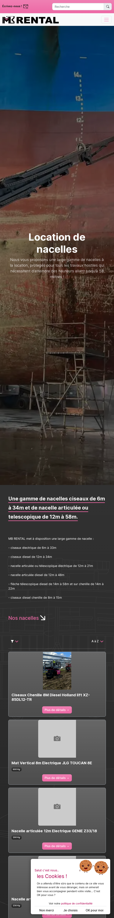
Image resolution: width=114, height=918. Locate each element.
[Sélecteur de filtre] (14, 641)
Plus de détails (57, 710)
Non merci (46, 910)
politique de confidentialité (76, 903)
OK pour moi (94, 910)
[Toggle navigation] (106, 19)
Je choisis (70, 910)
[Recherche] (78, 6)
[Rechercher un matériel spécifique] (108, 6)
